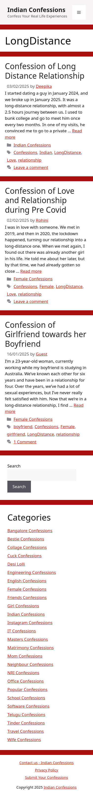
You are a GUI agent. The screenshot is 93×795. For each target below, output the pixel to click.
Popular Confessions (27, 689)
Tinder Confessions (26, 723)
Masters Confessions (27, 639)
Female (47, 286)
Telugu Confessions (26, 714)
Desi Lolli (16, 564)
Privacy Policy (46, 769)
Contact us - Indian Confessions (46, 762)
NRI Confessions (23, 672)
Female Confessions (33, 279)
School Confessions (26, 698)
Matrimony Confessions (30, 647)
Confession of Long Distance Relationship (44, 71)
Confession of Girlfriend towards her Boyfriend (45, 334)
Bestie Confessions (25, 539)
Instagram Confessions (30, 622)
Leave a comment (30, 167)
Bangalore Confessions (29, 530)
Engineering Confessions (31, 572)
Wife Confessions (24, 739)
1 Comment (24, 442)
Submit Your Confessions (46, 777)
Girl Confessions (23, 606)
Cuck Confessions (24, 555)
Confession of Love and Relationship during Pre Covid (39, 200)
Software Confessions (28, 706)
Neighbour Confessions (30, 664)
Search (14, 466)
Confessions (25, 152)
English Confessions (26, 581)
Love (11, 160)
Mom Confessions (24, 656)
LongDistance (67, 152)
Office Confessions (25, 681)
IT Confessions (21, 631)
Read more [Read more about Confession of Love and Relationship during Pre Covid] (31, 271)
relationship (29, 160)
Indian (46, 152)
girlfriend (16, 434)
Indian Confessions (36, 9)
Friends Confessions (27, 597)
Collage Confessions (27, 547)
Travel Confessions (25, 731)
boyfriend (22, 426)
